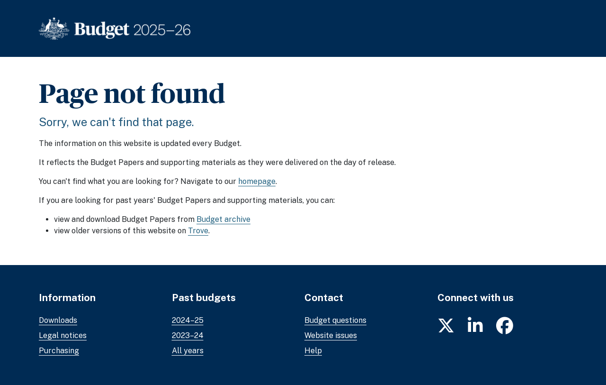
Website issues (330, 335)
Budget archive (223, 219)
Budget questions (335, 320)
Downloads (58, 320)
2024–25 (188, 320)
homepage (257, 181)
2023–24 (188, 335)
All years (188, 350)
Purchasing (59, 350)
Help (313, 350)
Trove (198, 230)
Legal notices (63, 335)
